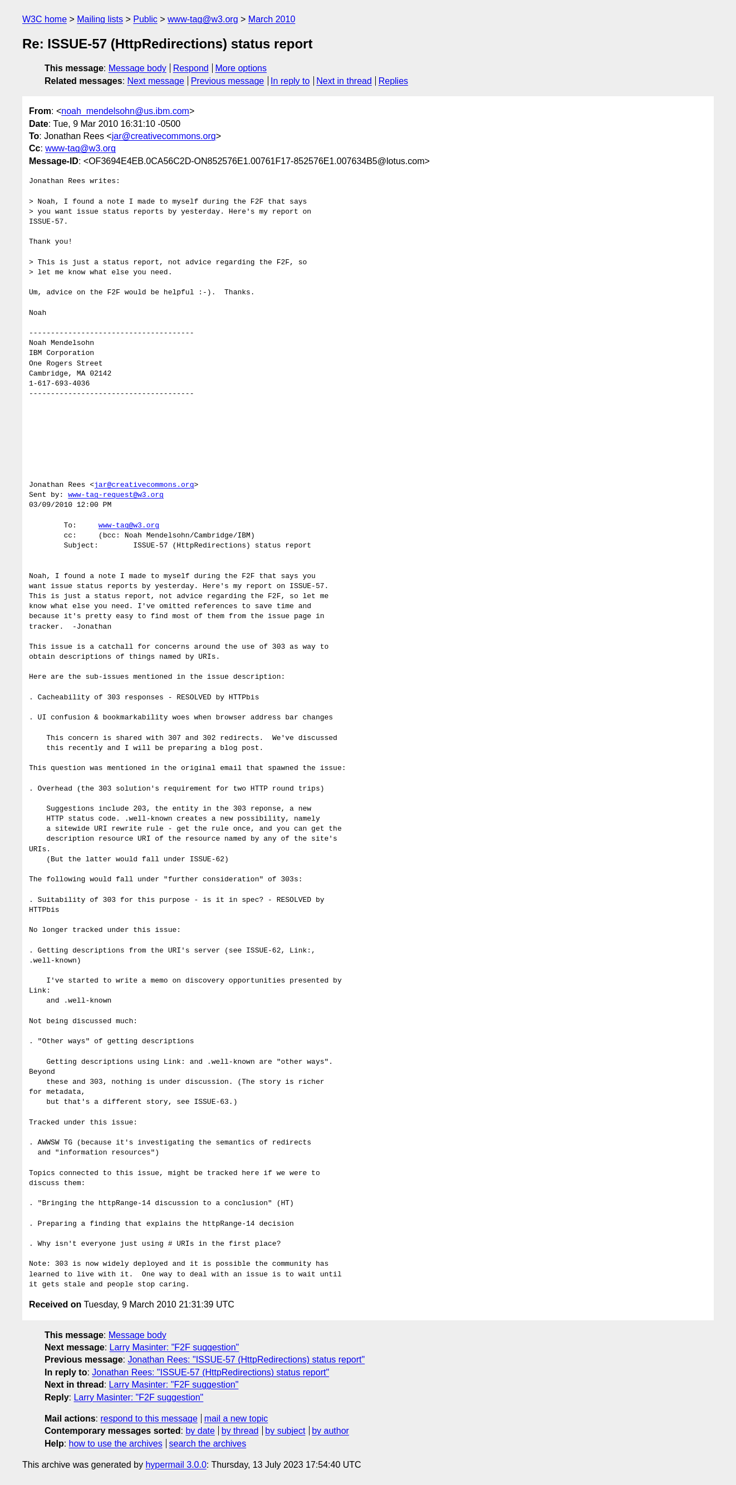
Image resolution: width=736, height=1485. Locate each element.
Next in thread (344, 81)
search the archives (208, 1443)
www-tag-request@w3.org (116, 495)
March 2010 (272, 19)
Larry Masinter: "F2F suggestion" (174, 1347)
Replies (393, 81)
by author (330, 1430)
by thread (240, 1430)
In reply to (290, 81)
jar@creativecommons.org (164, 136)
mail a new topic (236, 1418)
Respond (191, 68)
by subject (285, 1430)
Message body (137, 68)
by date (199, 1430)
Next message (155, 81)
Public (145, 19)
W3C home (44, 19)
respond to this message (148, 1418)
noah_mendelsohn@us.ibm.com (125, 111)
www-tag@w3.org (203, 19)
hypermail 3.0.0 (175, 1464)
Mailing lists (100, 19)
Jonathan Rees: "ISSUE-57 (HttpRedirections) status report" (246, 1359)
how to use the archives (116, 1443)
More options (241, 68)
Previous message (227, 81)
